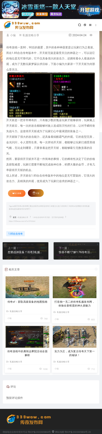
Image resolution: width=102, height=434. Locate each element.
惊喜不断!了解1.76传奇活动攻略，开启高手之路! (76, 252)
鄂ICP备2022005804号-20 (78, 432)
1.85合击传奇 (15, 233)
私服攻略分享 (31, 35)
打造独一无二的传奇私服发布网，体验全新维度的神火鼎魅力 (74, 303)
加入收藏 (16, 193)
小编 (13, 35)
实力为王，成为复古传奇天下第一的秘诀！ (74, 353)
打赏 (35, 193)
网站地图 (58, 432)
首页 (14, 217)
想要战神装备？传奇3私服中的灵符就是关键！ (25, 252)
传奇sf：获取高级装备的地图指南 (27, 301)
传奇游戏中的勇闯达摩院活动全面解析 (27, 353)
